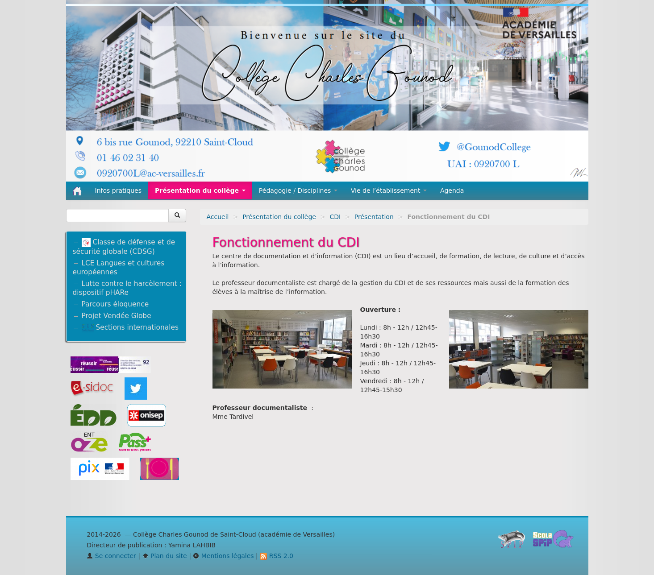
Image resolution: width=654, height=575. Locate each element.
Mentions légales (223, 555)
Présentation (374, 216)
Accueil (218, 216)
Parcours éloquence (115, 304)
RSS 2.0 (276, 555)
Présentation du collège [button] (200, 190)
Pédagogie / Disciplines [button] (298, 190)
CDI (335, 216)
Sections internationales (130, 327)
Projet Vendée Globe (116, 316)
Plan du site (164, 555)
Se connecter (111, 555)
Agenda (452, 190)
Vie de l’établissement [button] (389, 190)
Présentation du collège (279, 216)
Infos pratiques (118, 190)
